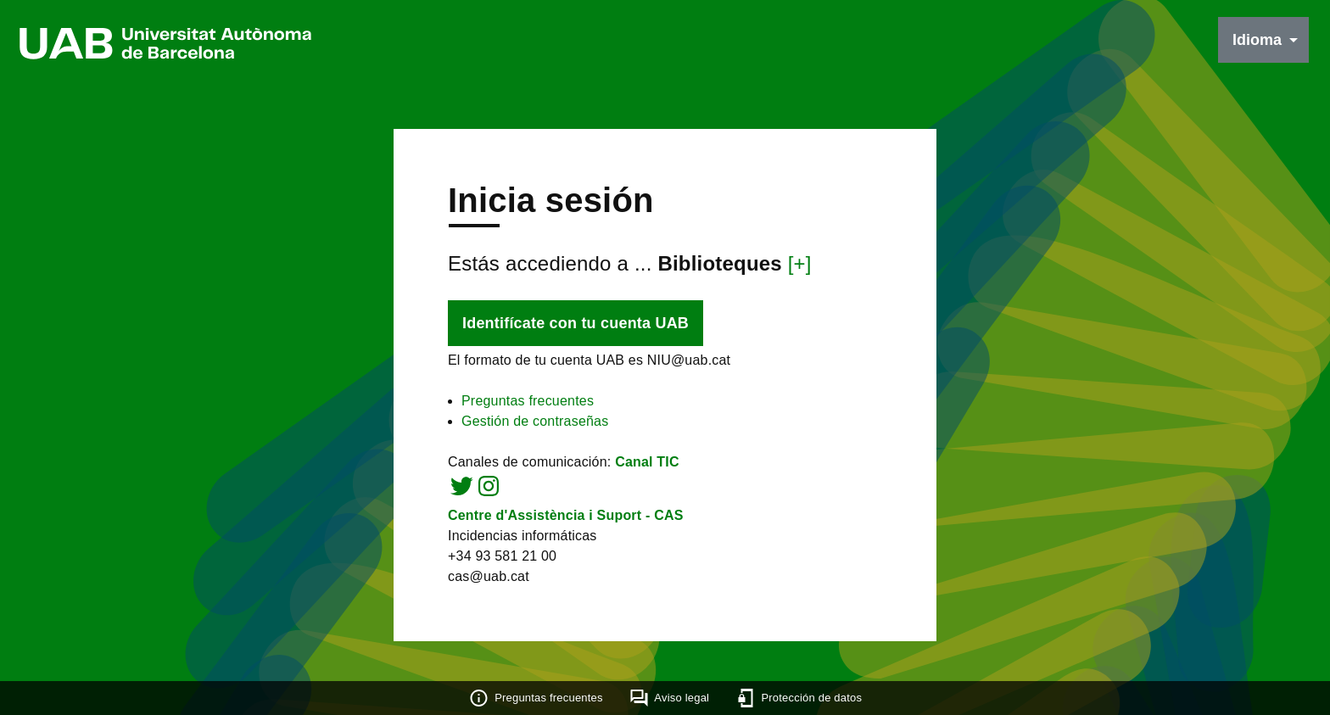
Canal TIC (647, 462)
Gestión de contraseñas (534, 421)
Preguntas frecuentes (527, 401)
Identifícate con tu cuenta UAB (575, 323)
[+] (800, 263)
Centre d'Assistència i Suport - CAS (566, 515)
